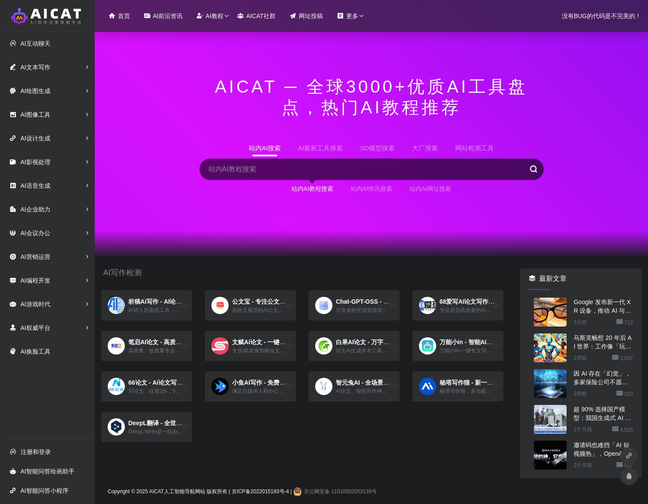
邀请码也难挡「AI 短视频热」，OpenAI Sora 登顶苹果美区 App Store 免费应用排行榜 (603, 450)
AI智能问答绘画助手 (41, 471)
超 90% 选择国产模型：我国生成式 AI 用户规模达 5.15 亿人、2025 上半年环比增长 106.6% (602, 414)
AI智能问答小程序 (38, 490)
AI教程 (209, 15)
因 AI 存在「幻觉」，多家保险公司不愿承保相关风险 (602, 378)
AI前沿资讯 (163, 15)
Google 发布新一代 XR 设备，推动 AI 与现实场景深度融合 (602, 307)
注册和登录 (30, 451)
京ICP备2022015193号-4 (260, 491)
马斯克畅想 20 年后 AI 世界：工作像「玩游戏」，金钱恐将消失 (603, 342)
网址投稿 (306, 15)
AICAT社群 (256, 15)
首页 (119, 15)
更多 (347, 15)
